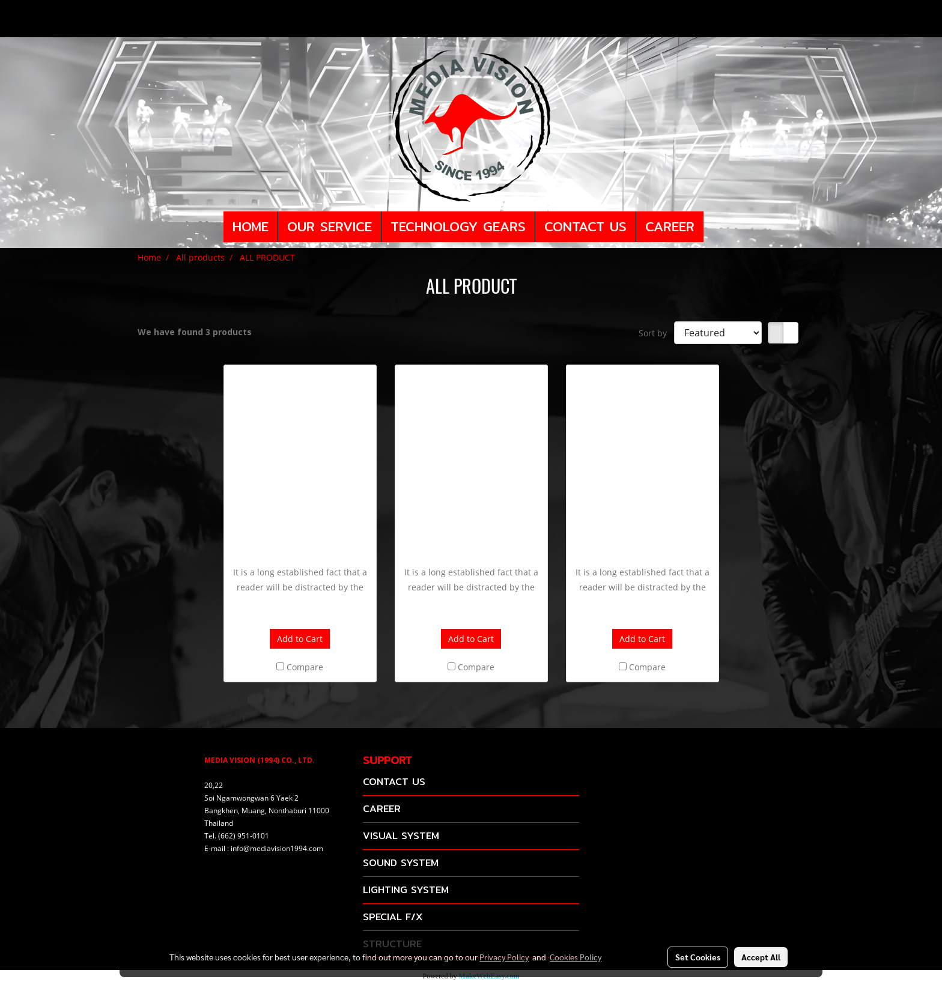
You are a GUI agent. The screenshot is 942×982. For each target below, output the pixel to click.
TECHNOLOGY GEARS (458, 226)
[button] (714, 227)
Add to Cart (300, 638)
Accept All (760, 956)
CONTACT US (585, 226)
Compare (305, 667)
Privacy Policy (504, 956)
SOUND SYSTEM (401, 862)
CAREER (669, 226)
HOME (250, 226)
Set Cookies (697, 956)
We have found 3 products (195, 332)
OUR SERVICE (329, 226)
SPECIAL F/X (392, 916)
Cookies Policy (575, 956)
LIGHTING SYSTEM (406, 889)
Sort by (656, 333)
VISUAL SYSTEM (401, 835)
